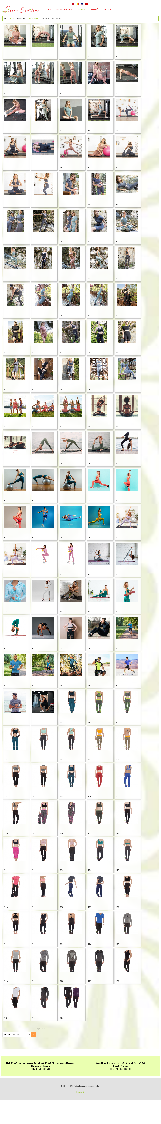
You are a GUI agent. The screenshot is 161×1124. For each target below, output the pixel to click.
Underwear (33, 18)
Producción (94, 9)
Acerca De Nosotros (63, 9)
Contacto (105, 9)
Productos (80, 9)
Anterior (17, 1058)
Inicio (50, 9)
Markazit (80, 1116)
